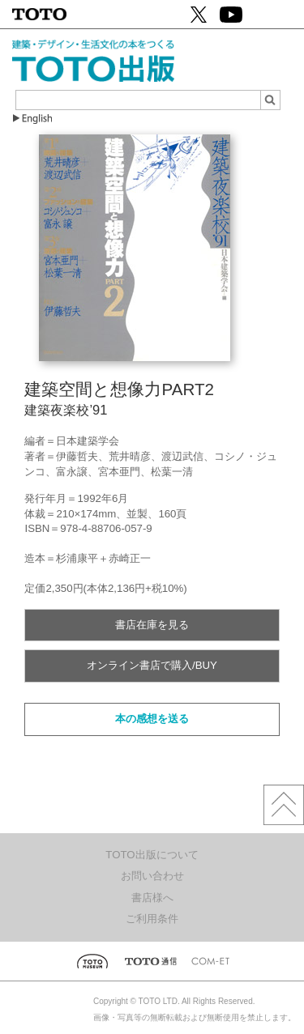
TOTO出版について (151, 855)
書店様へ (152, 897)
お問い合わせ (152, 876)
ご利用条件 (152, 919)
